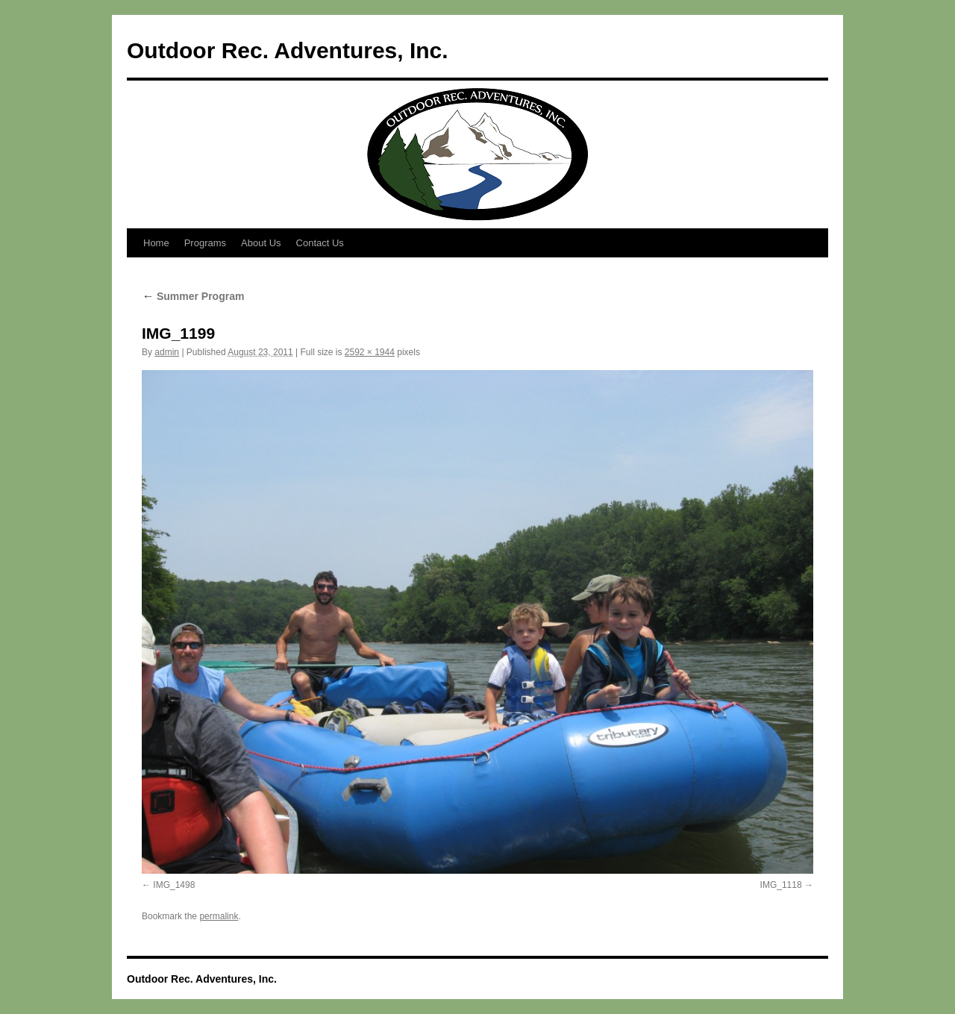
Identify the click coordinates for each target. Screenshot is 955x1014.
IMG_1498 (174, 885)
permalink (218, 916)
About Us (261, 242)
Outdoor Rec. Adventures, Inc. (287, 50)
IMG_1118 (781, 885)
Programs (205, 242)
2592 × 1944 (370, 352)
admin (166, 352)
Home (156, 242)
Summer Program (193, 296)
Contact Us (320, 242)
